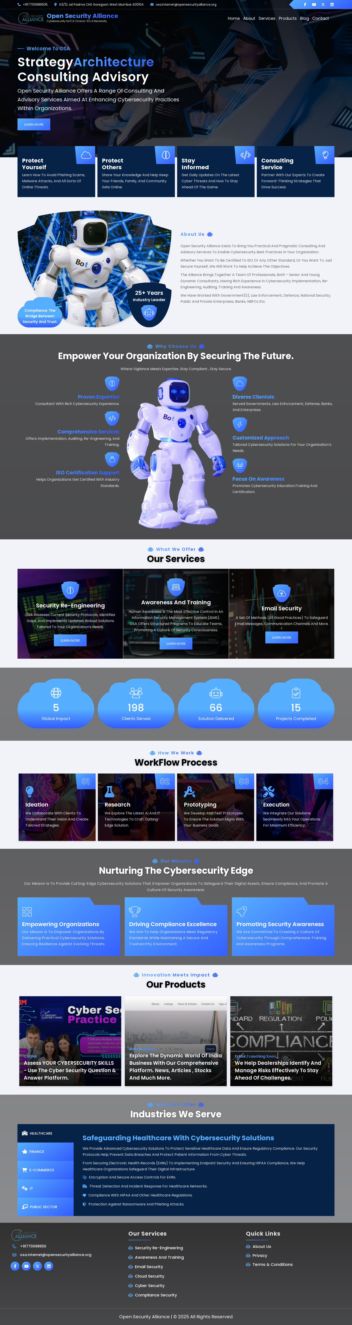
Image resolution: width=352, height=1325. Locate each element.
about (249, 18)
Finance (33, 1151)
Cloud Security (149, 1276)
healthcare (37, 1133)
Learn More (34, 124)
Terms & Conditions (273, 1264)
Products (288, 18)
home (234, 18)
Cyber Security (150, 1285)
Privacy (260, 1255)
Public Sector (39, 1206)
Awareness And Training (159, 1257)
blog (304, 18)
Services (267, 18)
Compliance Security (156, 1295)
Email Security (149, 1266)
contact (320, 18)
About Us (262, 1246)
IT (27, 1188)
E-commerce (38, 1170)
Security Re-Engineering (159, 1248)
